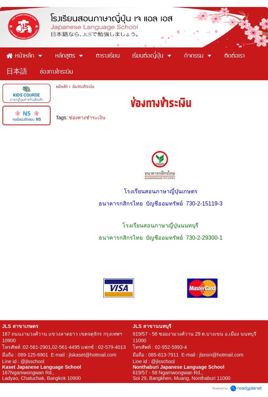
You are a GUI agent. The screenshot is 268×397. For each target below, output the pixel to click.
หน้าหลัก (62, 86)
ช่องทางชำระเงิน (87, 117)
